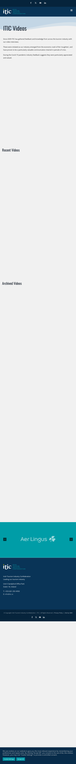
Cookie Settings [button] (9, 759)
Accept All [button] (21, 759)
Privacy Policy (58, 569)
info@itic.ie (9, 550)
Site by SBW (68, 569)
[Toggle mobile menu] (72, 10)
